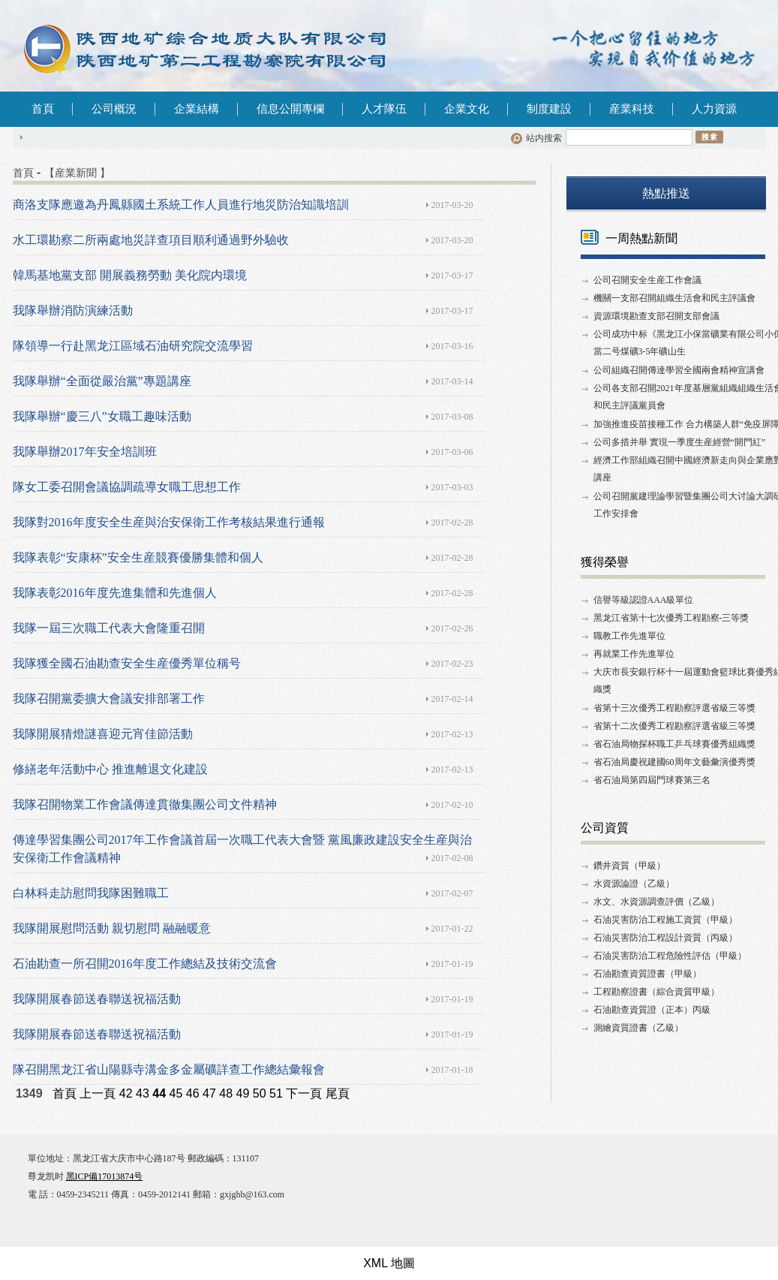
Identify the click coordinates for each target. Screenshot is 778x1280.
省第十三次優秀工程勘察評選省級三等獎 (674, 708)
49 (243, 1093)
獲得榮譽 (605, 562)
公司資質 (605, 827)
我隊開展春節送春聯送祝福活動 (97, 998)
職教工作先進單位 (629, 636)
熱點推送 (666, 193)
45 (176, 1093)
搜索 (709, 136)
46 (193, 1093)
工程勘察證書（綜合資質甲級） (656, 991)
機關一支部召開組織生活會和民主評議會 (674, 298)
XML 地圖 (389, 1263)
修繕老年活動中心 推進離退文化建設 (110, 769)
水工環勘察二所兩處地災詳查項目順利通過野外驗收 (151, 239)
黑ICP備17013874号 (104, 1176)
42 (126, 1093)
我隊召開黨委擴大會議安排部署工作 (109, 698)
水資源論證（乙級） (633, 883)
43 (142, 1093)
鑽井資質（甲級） (629, 865)
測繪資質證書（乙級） (638, 1027)
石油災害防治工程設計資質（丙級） (665, 937)
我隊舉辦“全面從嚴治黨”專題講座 (102, 381)
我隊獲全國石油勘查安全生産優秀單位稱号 (127, 663)
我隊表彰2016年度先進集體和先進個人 (115, 592)
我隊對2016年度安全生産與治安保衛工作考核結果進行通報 (169, 522)
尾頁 (338, 1093)
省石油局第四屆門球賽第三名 (651, 780)
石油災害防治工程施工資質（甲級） (665, 919)
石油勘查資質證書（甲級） (647, 973)
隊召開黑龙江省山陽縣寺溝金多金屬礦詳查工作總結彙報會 (169, 1069)
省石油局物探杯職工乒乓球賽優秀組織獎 (674, 744)
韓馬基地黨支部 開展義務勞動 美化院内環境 (130, 275)
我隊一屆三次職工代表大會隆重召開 (109, 628)
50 (259, 1093)
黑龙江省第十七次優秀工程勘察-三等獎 (671, 618)
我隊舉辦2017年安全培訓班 (85, 451)
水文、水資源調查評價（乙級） (656, 901)
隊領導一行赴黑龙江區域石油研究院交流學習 (133, 345)
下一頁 (304, 1093)
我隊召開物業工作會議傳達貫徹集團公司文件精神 (145, 804)
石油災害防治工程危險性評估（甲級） (669, 955)
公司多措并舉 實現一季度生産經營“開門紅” (679, 442)
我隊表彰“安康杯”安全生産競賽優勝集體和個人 (138, 557)
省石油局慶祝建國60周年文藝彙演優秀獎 (674, 762)
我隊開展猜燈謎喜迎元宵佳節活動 (103, 733)
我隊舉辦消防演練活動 (73, 310)
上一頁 (98, 1093)
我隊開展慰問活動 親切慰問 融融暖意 (112, 928)
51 (276, 1093)
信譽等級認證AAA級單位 (643, 600)
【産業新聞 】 (77, 173)
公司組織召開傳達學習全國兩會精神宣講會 (678, 370)
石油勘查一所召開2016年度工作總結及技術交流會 (145, 963)
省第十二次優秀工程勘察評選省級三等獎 (674, 726)
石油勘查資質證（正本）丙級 (651, 1009)
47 (209, 1093)
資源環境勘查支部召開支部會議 (656, 316)
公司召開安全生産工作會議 (647, 280)
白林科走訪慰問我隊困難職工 (91, 893)
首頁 (43, 109)
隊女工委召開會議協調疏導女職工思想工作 (127, 486)
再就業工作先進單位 (633, 654)
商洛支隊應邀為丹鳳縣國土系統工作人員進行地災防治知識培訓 (181, 204)
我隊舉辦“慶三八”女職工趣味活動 (102, 416)
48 (226, 1093)
